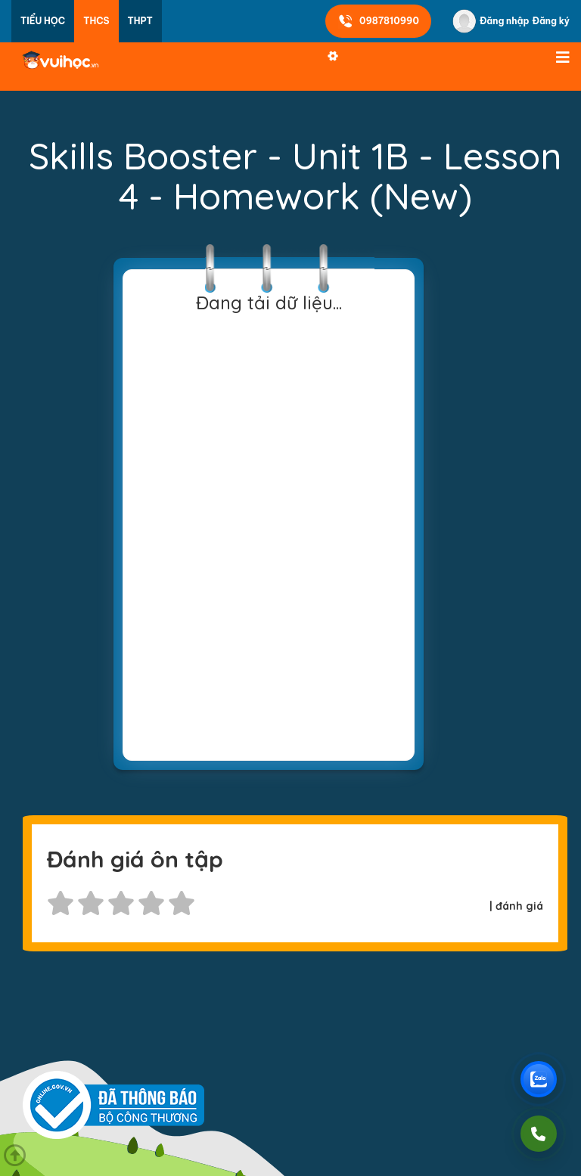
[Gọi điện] (538, 1133)
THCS (96, 20)
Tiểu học (42, 20)
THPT (140, 20)
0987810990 (378, 21)
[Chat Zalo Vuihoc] (538, 1079)
